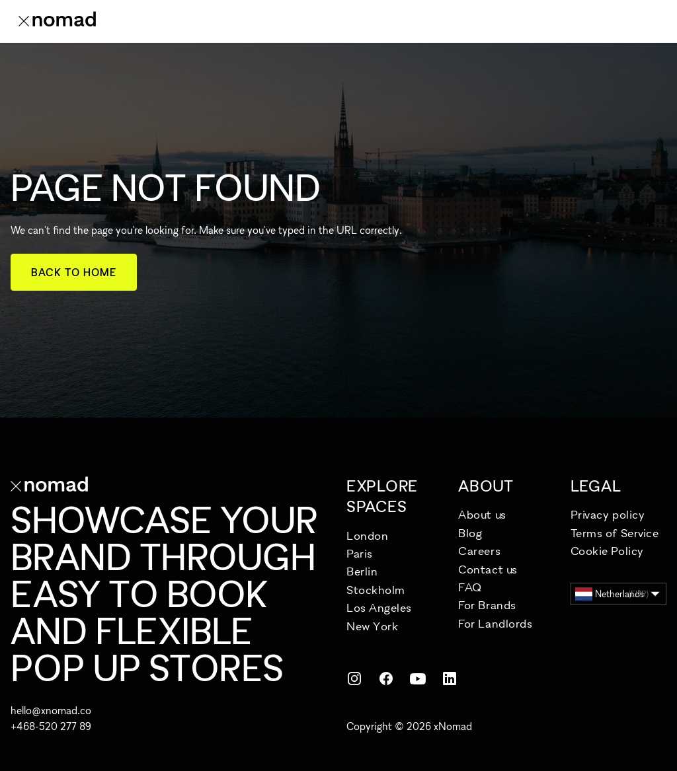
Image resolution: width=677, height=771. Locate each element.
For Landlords (495, 623)
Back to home (73, 272)
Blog (470, 533)
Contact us (487, 569)
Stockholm (375, 590)
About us (482, 514)
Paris (359, 553)
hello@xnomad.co (51, 710)
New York (372, 626)
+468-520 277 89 (51, 726)
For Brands (487, 605)
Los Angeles (379, 607)
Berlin (362, 571)
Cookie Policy (607, 551)
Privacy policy (608, 514)
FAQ (470, 587)
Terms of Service (615, 533)
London (367, 535)
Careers (479, 551)
